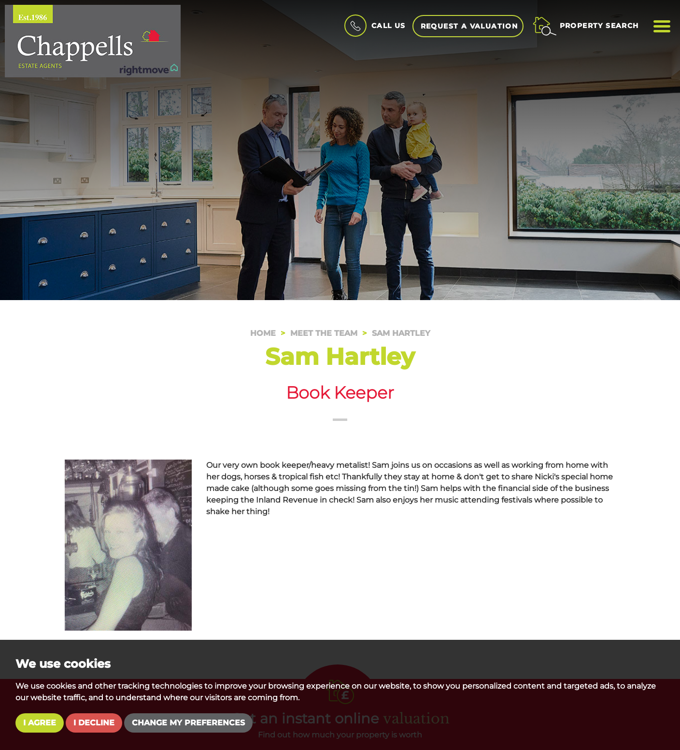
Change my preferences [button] (188, 722)
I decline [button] (93, 722)
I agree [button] (39, 722)
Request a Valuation (469, 26)
